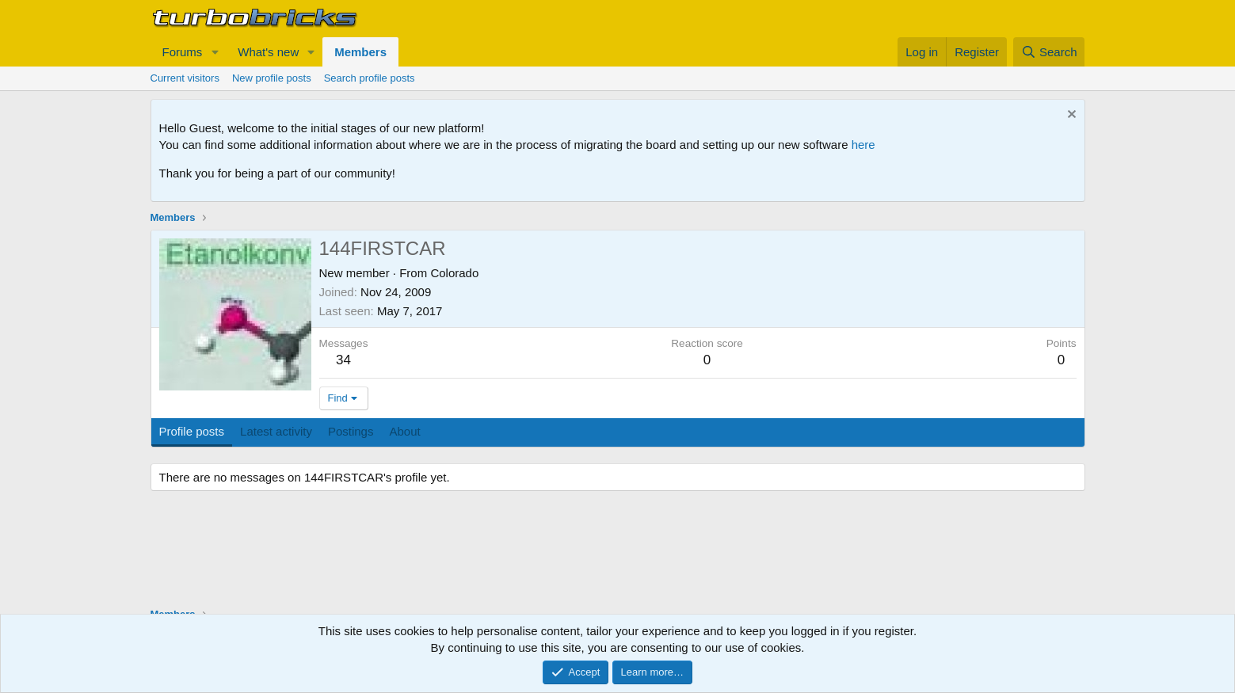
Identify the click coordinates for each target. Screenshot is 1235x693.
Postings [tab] (351, 431)
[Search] (1049, 52)
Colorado (454, 273)
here (863, 144)
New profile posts (271, 78)
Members (360, 52)
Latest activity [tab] (276, 431)
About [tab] (404, 431)
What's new (268, 52)
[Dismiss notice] (1070, 116)
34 (343, 359)
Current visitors (185, 78)
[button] (215, 52)
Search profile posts (369, 78)
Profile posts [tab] (192, 431)
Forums (182, 52)
